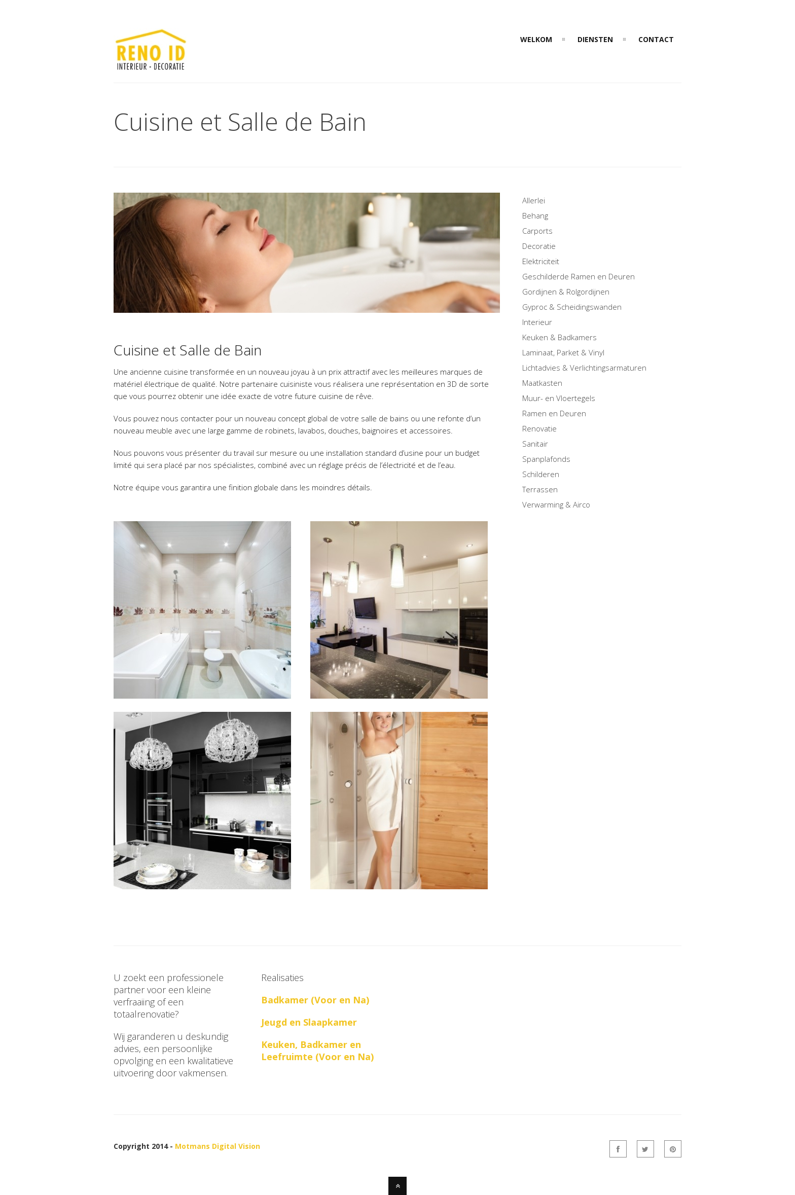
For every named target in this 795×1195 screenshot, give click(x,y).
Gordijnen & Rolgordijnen (565, 291)
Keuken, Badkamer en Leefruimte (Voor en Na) (317, 1050)
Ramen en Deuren (554, 413)
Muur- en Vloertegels (558, 398)
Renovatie (539, 428)
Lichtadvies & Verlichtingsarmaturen (584, 368)
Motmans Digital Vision (217, 1146)
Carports (537, 231)
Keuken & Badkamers (559, 337)
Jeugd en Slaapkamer (309, 1022)
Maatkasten (542, 383)
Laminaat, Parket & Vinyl (563, 352)
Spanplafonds (546, 459)
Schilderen (540, 474)
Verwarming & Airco (556, 504)
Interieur (537, 322)
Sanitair (535, 444)
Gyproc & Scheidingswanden (572, 307)
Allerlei (533, 200)
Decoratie (539, 246)
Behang (535, 215)
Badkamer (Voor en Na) (315, 1000)
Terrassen (540, 489)
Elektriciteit (540, 261)
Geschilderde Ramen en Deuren (578, 276)
